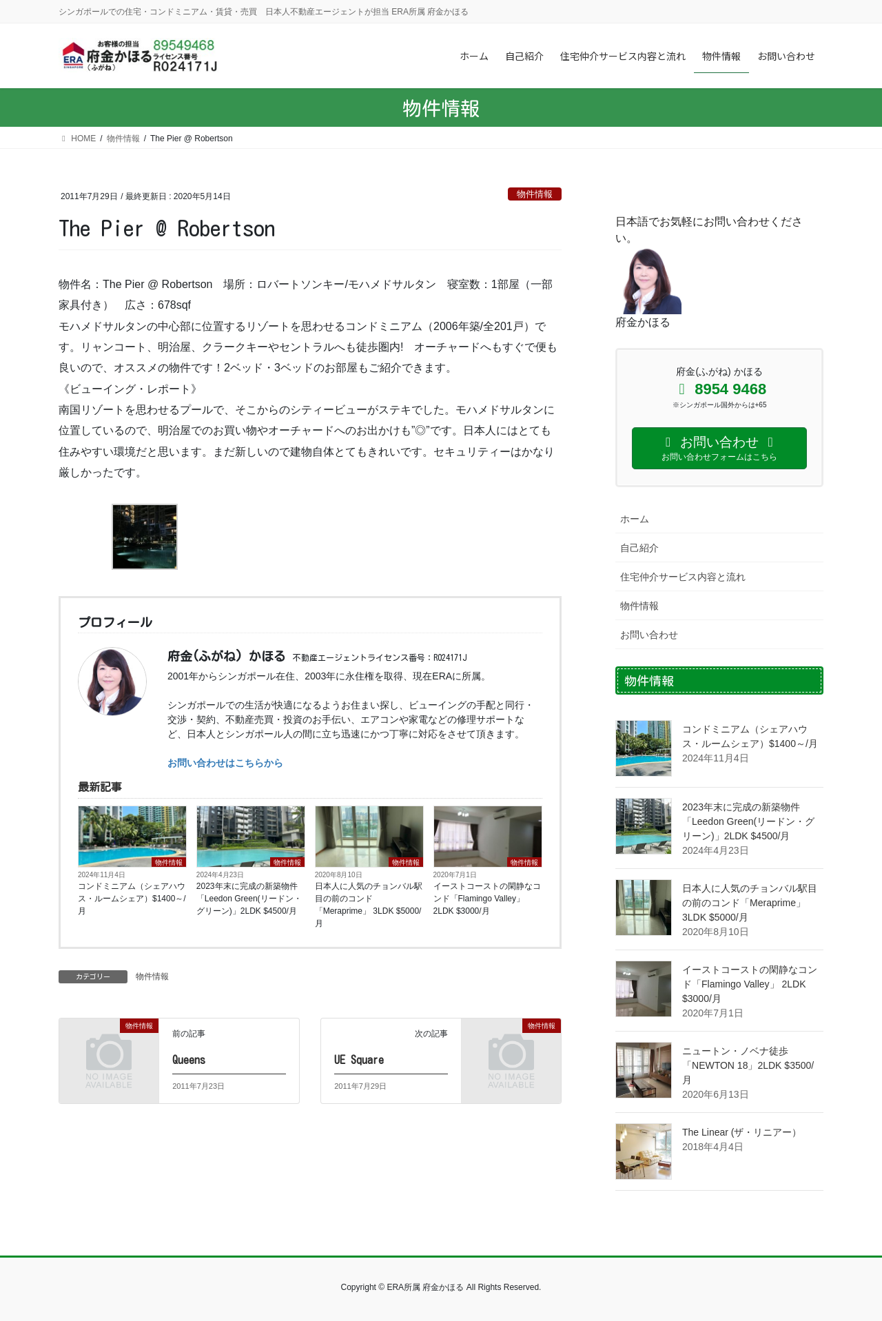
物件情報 (535, 194)
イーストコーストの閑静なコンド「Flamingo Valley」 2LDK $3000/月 (487, 898)
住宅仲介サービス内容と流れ (683, 576)
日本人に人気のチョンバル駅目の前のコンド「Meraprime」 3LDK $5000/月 (368, 904)
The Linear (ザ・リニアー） (741, 1132)
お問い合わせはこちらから (225, 762)
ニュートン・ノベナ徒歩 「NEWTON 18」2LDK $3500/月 (748, 1065)
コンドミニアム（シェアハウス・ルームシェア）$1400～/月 (132, 898)
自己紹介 (639, 547)
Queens (188, 1059)
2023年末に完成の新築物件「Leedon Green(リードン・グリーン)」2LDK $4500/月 (249, 898)
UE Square (359, 1059)
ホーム (634, 518)
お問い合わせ (649, 634)
